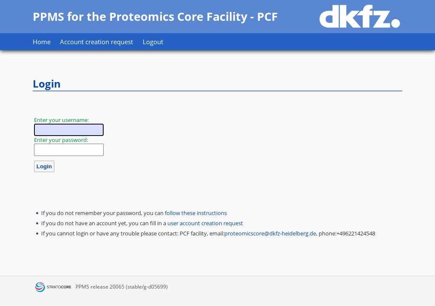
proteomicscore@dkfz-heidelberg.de (270, 233)
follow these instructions (196, 213)
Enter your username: (61, 120)
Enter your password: (61, 140)
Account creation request (96, 41)
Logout (153, 41)
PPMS (82, 286)
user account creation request (205, 223)
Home (42, 41)
